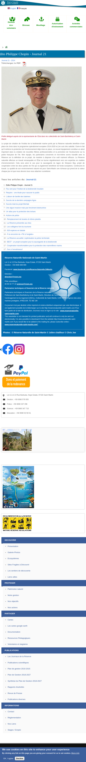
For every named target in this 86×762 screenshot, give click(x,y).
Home (6, 47)
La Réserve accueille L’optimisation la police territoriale (28, 238)
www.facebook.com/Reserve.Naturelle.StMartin (32, 269)
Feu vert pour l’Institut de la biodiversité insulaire (25, 189)
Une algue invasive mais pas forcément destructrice (26, 208)
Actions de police (12, 215)
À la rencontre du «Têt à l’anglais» (20, 234)
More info (75, 753)
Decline (19, 758)
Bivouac (26, 25)
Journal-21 (31, 179)
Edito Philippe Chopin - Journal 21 (19, 185)
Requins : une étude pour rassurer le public (22, 193)
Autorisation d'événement (57, 25)
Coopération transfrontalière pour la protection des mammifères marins (34, 246)
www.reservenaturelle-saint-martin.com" (21, 325)
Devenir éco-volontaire (11, 25)
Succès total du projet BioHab (17, 204)
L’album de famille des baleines (18, 197)
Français (22, 9)
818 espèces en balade (16, 230)
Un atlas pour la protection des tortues (21, 212)
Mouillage (40, 25)
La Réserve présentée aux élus (19, 223)
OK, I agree (8, 758)
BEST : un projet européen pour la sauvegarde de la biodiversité (32, 242)
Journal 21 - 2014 (8, 60)
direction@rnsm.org (13, 277)
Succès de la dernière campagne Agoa (21, 200)
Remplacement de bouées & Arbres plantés (24, 219)
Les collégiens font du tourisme (19, 227)
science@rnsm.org (24, 284)
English (12, 9)
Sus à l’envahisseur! (15, 249)
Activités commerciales (76, 25)
